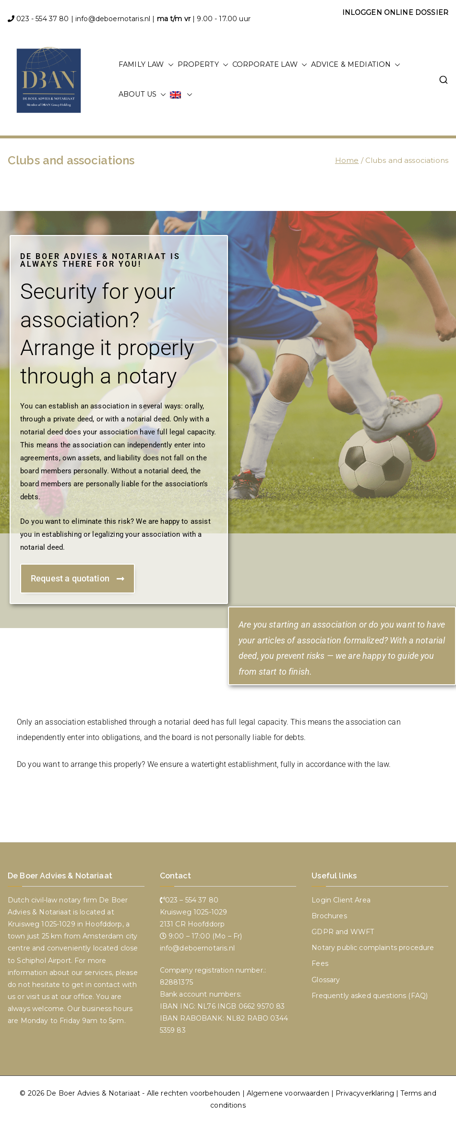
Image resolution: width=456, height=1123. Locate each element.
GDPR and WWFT (343, 931)
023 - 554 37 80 (42, 18)
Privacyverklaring (365, 1093)
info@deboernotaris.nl (112, 18)
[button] (169, 65)
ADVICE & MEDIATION (356, 65)
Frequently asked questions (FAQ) (370, 995)
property (203, 65)
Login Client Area (341, 900)
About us (142, 94)
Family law (146, 65)
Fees (320, 963)
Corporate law (269, 65)
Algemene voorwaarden (288, 1093)
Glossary (326, 979)
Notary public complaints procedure (373, 947)
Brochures (329, 916)
